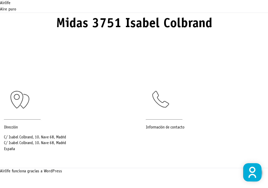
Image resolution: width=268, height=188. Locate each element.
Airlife (5, 3)
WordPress (53, 171)
